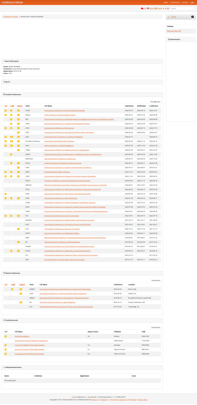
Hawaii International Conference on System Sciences (62, 163)
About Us (95, 400)
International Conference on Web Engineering (60, 198)
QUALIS (19, 106)
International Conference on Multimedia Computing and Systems (67, 251)
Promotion (132, 400)
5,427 (74, 397)
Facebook (103, 400)
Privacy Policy (142, 400)
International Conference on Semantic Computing (62, 229)
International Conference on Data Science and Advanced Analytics (67, 194)
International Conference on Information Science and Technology (67, 224)
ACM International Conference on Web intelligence (62, 242)
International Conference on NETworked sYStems (61, 233)
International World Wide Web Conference (59, 141)
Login (192, 2)
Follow (181, 17)
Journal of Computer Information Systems (29, 349)
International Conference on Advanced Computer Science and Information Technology (74, 207)
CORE (12, 106)
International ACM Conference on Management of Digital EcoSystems (64, 298)
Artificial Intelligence (22, 336)
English (151, 8)
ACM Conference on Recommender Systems (59, 115)
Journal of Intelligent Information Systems (30, 345)
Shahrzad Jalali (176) (174, 31)
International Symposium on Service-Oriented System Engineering (67, 167)
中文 (144, 8)
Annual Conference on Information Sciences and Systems (64, 260)
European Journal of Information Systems (29, 354)
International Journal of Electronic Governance (31, 341)
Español (159, 8)
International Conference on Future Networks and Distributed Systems (69, 246)
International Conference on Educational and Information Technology (68, 132)
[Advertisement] (82, 38)
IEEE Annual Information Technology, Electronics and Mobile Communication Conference (75, 185)
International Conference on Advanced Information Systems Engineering (70, 176)
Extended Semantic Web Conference (57, 172)
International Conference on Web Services (59, 128)
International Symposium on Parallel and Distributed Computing (67, 124)
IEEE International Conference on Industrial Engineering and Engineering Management (75, 238)
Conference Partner (10, 16)
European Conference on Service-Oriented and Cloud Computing (67, 181)
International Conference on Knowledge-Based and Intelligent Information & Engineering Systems (79, 119)
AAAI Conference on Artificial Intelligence (58, 146)
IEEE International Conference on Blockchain (60, 159)
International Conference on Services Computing (61, 216)
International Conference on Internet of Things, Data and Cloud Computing (70, 255)
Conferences (175, 2)
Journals (185, 2)
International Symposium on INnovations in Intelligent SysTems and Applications (72, 154)
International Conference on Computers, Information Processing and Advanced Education (76, 211)
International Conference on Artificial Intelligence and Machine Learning (69, 203)
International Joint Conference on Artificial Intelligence (63, 137)
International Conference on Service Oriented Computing (64, 110)
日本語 (167, 8)
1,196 (88, 397)
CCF (6, 106)
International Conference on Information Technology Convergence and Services (72, 189)
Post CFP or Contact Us (119, 400)
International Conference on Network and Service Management (66, 150)
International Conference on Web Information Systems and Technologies (65, 289)
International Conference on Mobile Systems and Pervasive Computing (69, 220)
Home (166, 2)
